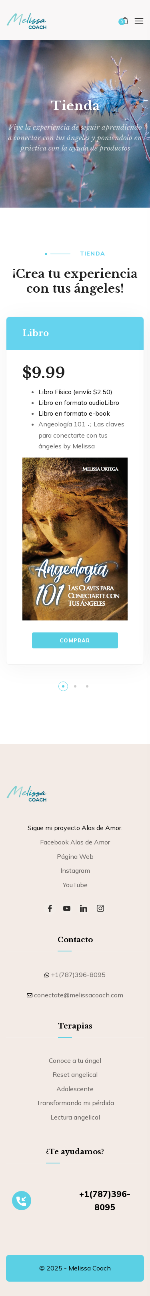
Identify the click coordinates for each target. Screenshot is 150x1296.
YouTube (75, 885)
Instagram (75, 870)
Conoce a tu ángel (75, 1060)
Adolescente (75, 1089)
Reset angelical (75, 1074)
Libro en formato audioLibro (78, 402)
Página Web (75, 856)
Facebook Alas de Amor (75, 842)
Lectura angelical (75, 1117)
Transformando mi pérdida (75, 1103)
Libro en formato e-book (74, 413)
